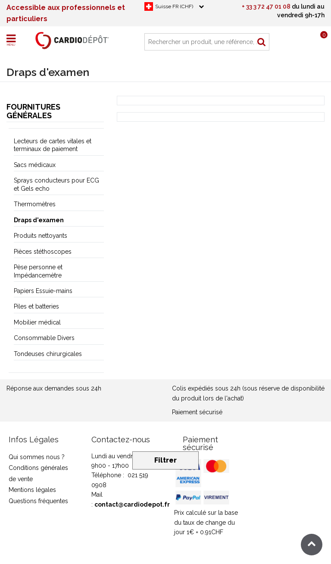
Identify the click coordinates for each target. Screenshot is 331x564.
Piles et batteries (36, 306)
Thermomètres (35, 204)
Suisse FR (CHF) (174, 6)
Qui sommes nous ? (37, 457)
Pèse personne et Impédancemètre (38, 271)
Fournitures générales (33, 111)
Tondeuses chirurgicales (48, 353)
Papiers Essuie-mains (43, 290)
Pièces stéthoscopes (43, 251)
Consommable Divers (44, 337)
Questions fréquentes (38, 501)
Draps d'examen (39, 220)
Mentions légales (32, 489)
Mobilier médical (37, 322)
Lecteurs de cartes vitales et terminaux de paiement (52, 145)
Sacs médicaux (35, 164)
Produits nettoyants (40, 235)
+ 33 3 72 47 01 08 (266, 6)
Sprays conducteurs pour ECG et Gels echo (56, 184)
